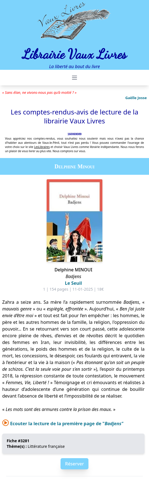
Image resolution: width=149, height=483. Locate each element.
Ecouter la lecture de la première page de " (62, 423)
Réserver (74, 464)
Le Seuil (73, 283)
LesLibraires (42, 147)
